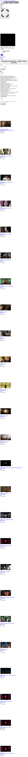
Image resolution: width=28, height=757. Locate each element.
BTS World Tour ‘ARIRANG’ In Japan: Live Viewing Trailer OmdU (11, 467)
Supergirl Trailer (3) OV (4, 415)
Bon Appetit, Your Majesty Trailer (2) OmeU (7, 597)
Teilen (7, 47)
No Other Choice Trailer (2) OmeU (5, 156)
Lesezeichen (11, 47)
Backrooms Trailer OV (4, 389)
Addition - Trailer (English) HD (5, 260)
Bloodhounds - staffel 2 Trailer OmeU (6, 182)
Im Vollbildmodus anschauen (5, 13)
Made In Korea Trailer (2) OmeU (5, 234)
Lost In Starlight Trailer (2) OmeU (5, 701)
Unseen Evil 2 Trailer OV (4, 493)
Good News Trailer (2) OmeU (5, 571)
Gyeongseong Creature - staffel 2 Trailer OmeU (7, 675)
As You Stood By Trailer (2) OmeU (6, 545)
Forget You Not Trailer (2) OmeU (5, 727)
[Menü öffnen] (1, 3)
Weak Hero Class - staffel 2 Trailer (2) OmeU (7, 753)
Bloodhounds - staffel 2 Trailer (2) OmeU (7, 130)
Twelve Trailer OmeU (3, 649)
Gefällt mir (3, 47)
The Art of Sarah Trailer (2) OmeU (5, 208)
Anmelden (3, 8)
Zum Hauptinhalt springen (11, 0)
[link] (14, 57)
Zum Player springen (3, 0)
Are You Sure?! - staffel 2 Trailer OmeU (6, 519)
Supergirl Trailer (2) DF (4, 441)
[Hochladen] (1, 7)
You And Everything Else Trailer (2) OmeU (7, 623)
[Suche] (1, 5)
